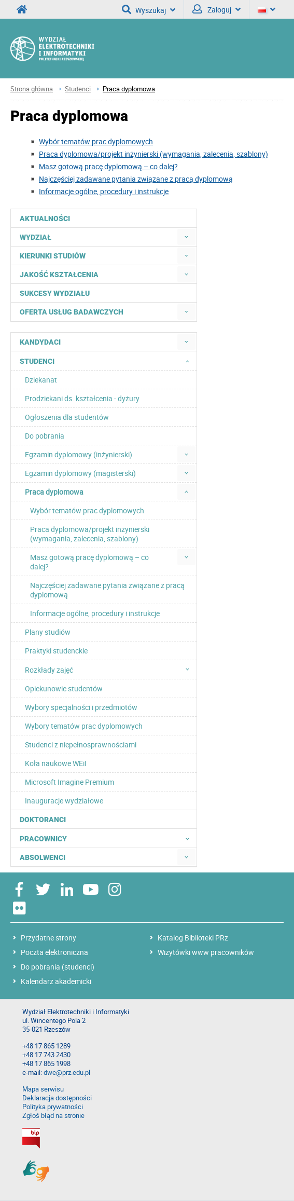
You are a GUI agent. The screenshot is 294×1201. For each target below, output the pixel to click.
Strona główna (31, 89)
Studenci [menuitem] (107, 360)
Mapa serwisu (43, 1089)
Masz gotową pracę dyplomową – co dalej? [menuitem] (89, 561)
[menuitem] (186, 237)
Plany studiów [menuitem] (48, 632)
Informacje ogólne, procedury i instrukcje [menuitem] (95, 613)
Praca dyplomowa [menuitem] (54, 492)
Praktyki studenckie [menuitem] (56, 651)
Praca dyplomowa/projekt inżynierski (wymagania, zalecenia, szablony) (153, 154)
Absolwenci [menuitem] (42, 857)
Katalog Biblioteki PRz (193, 938)
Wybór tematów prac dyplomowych (96, 141)
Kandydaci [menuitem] (40, 342)
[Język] (266, 9)
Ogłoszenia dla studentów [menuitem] (67, 417)
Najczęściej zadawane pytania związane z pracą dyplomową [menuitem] (107, 589)
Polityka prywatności (52, 1106)
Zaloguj (216, 9)
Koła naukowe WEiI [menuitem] (56, 763)
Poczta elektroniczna (54, 952)
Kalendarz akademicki (56, 981)
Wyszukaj (148, 9)
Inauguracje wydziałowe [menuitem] (64, 801)
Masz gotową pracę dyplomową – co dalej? (108, 166)
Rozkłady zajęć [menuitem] (110, 669)
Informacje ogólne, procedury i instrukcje (104, 191)
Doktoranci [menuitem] (43, 819)
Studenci (78, 89)
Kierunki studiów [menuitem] (53, 256)
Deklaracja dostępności (57, 1098)
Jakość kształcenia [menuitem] (59, 274)
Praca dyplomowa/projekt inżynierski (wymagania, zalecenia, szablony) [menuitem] (89, 533)
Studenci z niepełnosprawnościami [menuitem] (80, 744)
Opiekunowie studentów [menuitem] (64, 688)
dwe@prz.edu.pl (67, 1072)
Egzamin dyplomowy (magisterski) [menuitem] (80, 473)
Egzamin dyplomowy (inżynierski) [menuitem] (78, 454)
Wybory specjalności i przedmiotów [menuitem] (81, 707)
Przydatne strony (48, 938)
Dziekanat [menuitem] (41, 380)
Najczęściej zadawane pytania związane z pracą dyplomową (136, 179)
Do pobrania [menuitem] (44, 436)
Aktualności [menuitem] (45, 218)
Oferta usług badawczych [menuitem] (71, 312)
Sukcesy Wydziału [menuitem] (55, 293)
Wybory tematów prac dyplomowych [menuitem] (84, 726)
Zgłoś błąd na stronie (53, 1115)
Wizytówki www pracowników (206, 952)
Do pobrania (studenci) (57, 967)
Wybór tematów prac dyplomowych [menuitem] (87, 510)
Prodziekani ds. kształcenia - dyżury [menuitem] (82, 398)
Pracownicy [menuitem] (107, 838)
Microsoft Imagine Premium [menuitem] (69, 782)
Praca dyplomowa (129, 89)
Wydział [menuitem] (35, 237)
